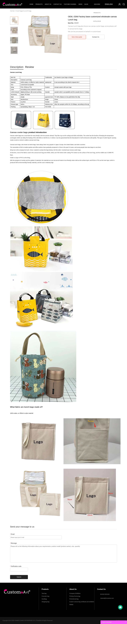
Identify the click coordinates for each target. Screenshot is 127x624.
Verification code (15, 566)
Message (13, 543)
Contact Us (57, 4)
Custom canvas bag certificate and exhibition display (81, 602)
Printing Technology (74, 596)
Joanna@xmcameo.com (107, 598)
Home (31, 4)
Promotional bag (73, 599)
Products (39, 4)
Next (14, 56)
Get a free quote (77, 37)
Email (12, 534)
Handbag (44, 599)
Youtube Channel (70, 4)
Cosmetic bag (45, 596)
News (80, 4)
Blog (86, 4)
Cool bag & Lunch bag (23, 11)
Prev (14, 14)
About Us (48, 4)
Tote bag (44, 593)
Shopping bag (45, 601)
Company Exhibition (75, 593)
